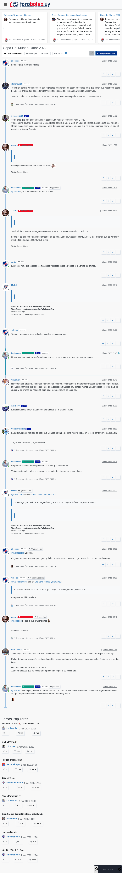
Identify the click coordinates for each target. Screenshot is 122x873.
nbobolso (15, 61)
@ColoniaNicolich (36, 578)
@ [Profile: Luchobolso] (17, 494)
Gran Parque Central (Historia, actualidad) (22, 814)
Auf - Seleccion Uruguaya (19, 40)
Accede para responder (106, 53)
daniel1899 (16, 406)
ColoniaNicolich (18, 429)
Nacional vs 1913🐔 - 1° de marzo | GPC (21, 724)
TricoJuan (11, 746)
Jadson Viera (8, 778)
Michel (14, 285)
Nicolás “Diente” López (13, 850)
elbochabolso (13, 837)
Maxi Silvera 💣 (9, 742)
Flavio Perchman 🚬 (11, 796)
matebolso (11, 819)
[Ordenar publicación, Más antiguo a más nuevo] (91, 53)
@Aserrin (55, 188)
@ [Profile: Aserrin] (15, 191)
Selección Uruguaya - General (18, 15)
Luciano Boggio (9, 832)
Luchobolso (16, 188)
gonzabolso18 (17, 116)
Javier (13, 262)
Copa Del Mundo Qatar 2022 (44, 494)
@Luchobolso (24, 491)
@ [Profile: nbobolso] (16, 621)
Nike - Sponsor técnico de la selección (69, 15)
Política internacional (12, 760)
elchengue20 (16, 84)
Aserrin (14, 145)
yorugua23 (15, 380)
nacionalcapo (13, 764)
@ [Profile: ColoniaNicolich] (19, 582)
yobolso (14, 330)
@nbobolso (40, 617)
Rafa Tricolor (16, 650)
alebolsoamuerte (14, 783)
